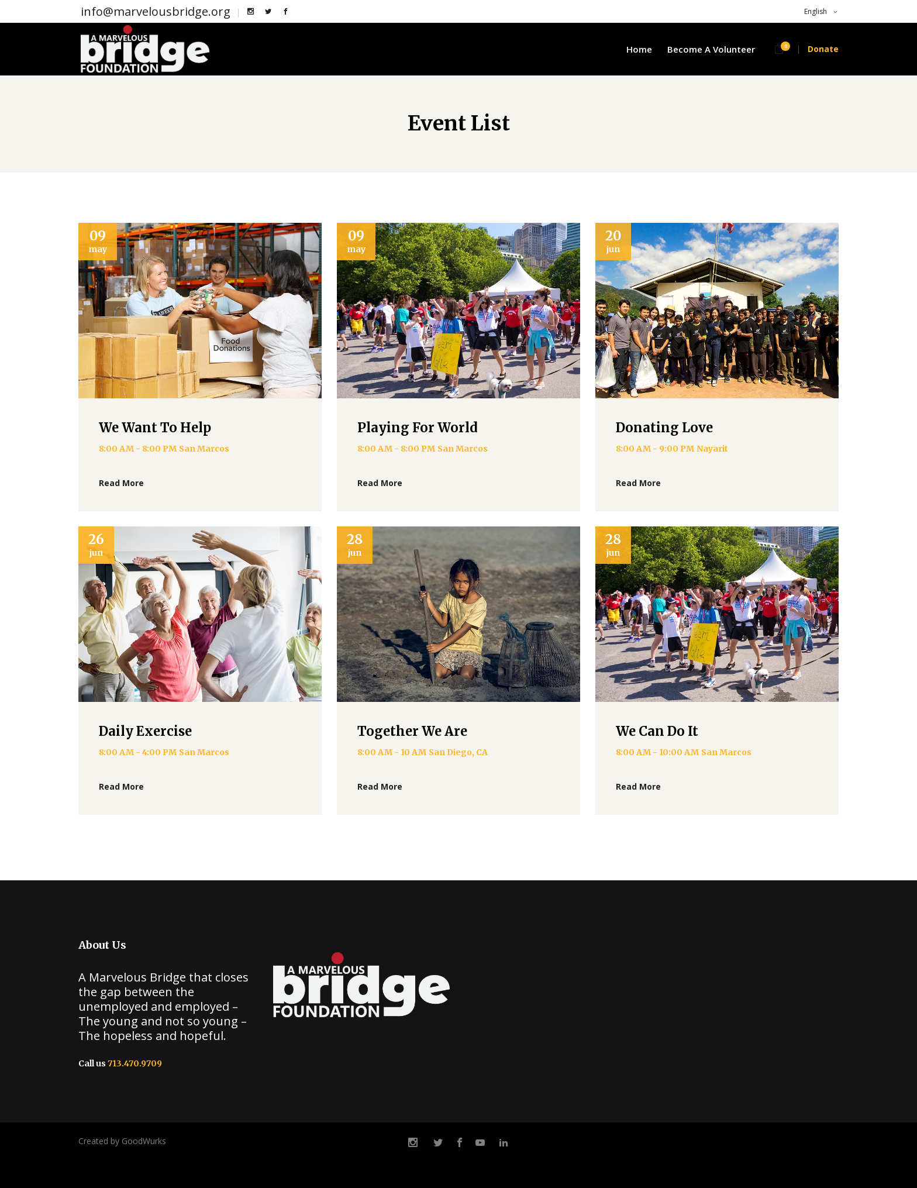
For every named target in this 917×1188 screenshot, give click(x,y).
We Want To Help (155, 427)
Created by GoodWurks (122, 1140)
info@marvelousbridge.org (155, 11)
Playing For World (417, 427)
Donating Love (664, 427)
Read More (121, 482)
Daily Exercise (145, 731)
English (814, 11)
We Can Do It (657, 731)
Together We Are (412, 731)
